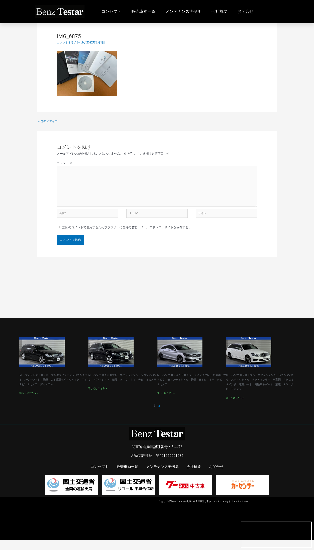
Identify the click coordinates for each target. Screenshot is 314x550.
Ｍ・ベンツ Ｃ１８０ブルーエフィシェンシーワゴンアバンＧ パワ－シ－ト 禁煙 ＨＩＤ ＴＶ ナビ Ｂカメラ (121, 384)
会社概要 (219, 11)
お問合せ (246, 11)
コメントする (66, 42)
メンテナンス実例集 (183, 11)
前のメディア (48, 121)
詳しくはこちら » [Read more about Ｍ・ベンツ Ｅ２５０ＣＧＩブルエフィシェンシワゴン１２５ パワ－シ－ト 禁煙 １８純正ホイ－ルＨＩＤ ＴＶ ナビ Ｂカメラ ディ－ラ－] (28, 402)
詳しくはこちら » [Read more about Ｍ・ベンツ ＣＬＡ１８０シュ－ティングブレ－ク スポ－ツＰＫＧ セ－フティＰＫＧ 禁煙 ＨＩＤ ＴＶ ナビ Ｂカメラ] (166, 402)
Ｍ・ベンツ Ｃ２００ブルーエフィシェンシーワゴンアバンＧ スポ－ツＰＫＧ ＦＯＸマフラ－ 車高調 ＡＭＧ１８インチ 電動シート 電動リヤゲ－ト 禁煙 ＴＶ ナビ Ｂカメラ (262, 389)
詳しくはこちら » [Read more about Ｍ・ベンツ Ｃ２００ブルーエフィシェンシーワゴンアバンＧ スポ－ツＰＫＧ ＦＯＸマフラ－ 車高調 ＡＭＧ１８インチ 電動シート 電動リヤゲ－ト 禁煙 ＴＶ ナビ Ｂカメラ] (235, 407)
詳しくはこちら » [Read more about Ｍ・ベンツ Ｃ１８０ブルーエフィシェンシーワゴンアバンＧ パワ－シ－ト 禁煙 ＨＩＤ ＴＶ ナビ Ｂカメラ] (97, 398)
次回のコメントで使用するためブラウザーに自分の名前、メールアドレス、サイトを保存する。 (126, 232)
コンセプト (111, 11)
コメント (65, 163)
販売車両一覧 (143, 11)
